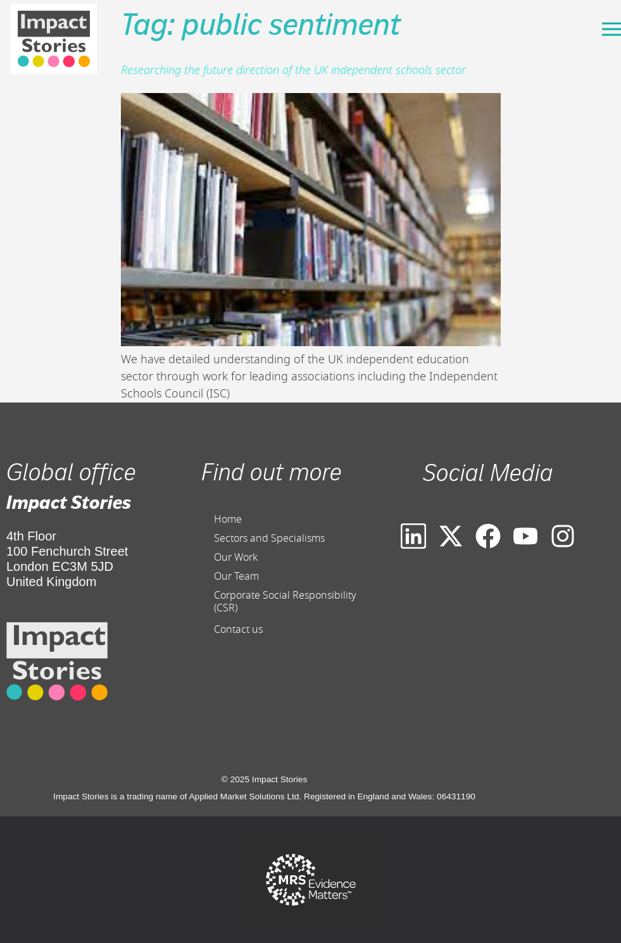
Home (228, 519)
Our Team (236, 576)
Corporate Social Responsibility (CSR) (285, 602)
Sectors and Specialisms (269, 538)
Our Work (236, 557)
